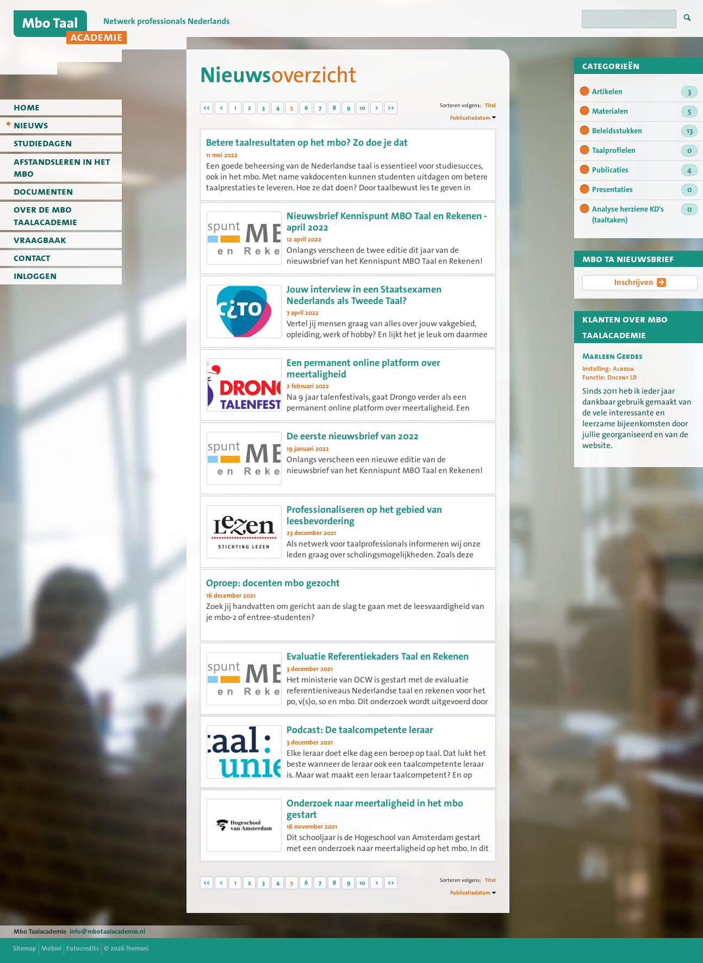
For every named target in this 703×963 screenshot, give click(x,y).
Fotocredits (82, 948)
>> (391, 108)
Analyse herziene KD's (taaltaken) (645, 214)
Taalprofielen (645, 151)
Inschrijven (640, 282)
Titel (490, 105)
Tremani (137, 948)
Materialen (645, 111)
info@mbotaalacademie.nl (107, 931)
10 (362, 108)
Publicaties (645, 170)
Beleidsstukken (645, 131)
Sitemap (24, 948)
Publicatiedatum (470, 117)
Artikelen (645, 92)
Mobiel (51, 948)
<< (206, 108)
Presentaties (645, 190)
